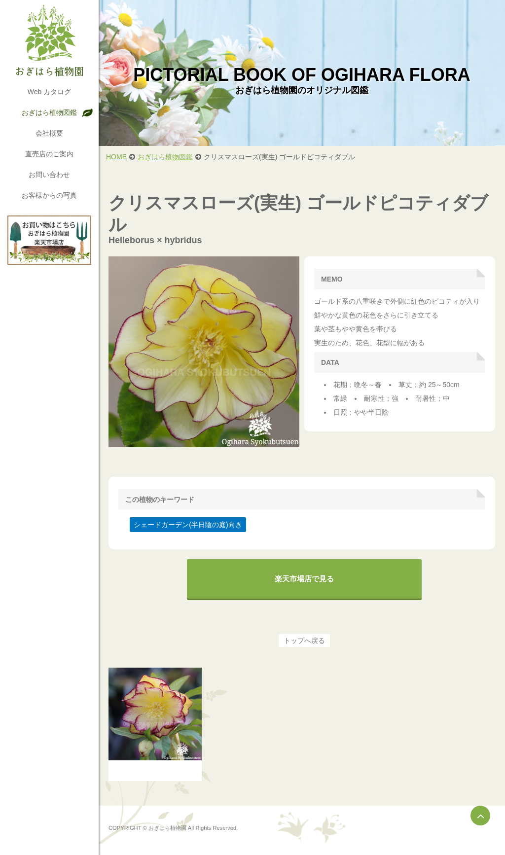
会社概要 (49, 133)
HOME (116, 157)
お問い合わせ (49, 174)
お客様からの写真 (49, 195)
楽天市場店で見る (304, 578)
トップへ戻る (304, 640)
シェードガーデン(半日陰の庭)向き (188, 525)
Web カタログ (49, 92)
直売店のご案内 (49, 154)
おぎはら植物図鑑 (49, 112)
